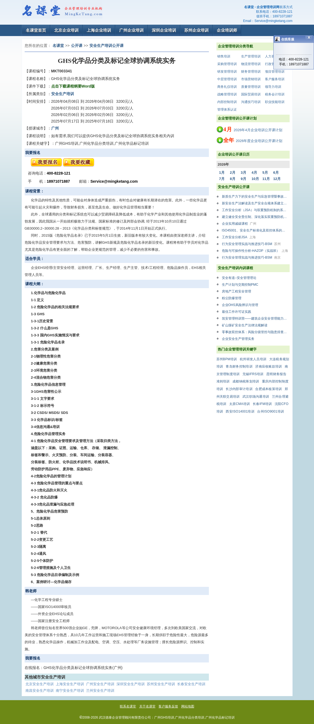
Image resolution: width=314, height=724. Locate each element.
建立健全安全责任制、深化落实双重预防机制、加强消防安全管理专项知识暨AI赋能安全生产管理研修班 (256, 217)
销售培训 (223, 56)
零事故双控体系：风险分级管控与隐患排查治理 (256, 332)
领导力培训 (273, 87)
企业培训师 (227, 30)
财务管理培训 (251, 71)
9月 (243, 179)
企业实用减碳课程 (239, 224)
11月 (266, 179)
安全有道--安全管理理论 (239, 278)
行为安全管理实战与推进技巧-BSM (251, 244)
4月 (254, 172)
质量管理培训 (251, 87)
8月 (232, 179)
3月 (243, 172)
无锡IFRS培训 (253, 374)
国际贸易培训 (251, 94)
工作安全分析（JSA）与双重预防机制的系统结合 (256, 210)
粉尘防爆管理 (231, 298)
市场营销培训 (251, 79)
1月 (222, 172)
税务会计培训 (274, 94)
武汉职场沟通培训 (255, 396)
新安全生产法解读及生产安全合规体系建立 (256, 203)
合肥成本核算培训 (268, 389)
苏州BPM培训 (226, 359)
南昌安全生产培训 (39, 690)
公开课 (76, 45)
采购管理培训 (227, 64)
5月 (265, 172)
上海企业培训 (99, 30)
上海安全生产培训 (70, 684)
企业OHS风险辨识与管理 (240, 305)
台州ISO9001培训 (270, 411)
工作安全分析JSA (239, 237)
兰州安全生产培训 (100, 690)
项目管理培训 (274, 71)
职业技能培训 (274, 102)
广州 (55, 128)
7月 (222, 179)
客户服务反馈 (168, 706)
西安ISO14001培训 (240, 411)
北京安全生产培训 (39, 684)
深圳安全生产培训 (130, 684)
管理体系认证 (227, 109)
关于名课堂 (147, 706)
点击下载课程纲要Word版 (73, 86)
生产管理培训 (251, 56)
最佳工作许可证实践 (236, 312)
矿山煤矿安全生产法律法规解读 (244, 325)
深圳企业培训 (164, 30)
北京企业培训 (66, 30)
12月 (277, 179)
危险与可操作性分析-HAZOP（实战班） (255, 251)
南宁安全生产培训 (70, 690)
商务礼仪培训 (227, 87)
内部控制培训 (227, 102)
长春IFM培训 (262, 404)
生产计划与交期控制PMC (240, 285)
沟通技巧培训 (251, 102)
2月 (232, 172)
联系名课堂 (128, 706)
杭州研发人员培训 (253, 359)
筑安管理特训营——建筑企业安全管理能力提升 (256, 318)
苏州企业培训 (196, 30)
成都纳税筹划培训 (245, 381)
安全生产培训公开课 (106, 45)
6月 (276, 172)
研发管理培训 (227, 71)
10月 (255, 179)
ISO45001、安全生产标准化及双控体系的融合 (256, 230)
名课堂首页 (36, 30)
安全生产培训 (62, 94)
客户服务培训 (274, 79)
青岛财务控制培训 (239, 366)
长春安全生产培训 (191, 684)
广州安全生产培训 (100, 684)
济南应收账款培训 (268, 366)
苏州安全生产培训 (161, 684)
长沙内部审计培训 (239, 389)
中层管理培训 (227, 79)
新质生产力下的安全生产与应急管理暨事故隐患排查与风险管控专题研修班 (256, 196)
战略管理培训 (227, 94)
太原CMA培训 (239, 404)
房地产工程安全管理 (236, 291)
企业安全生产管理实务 (238, 339)
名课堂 (58, 45)
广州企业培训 (131, 30)
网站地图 (187, 706)
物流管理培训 (251, 64)
